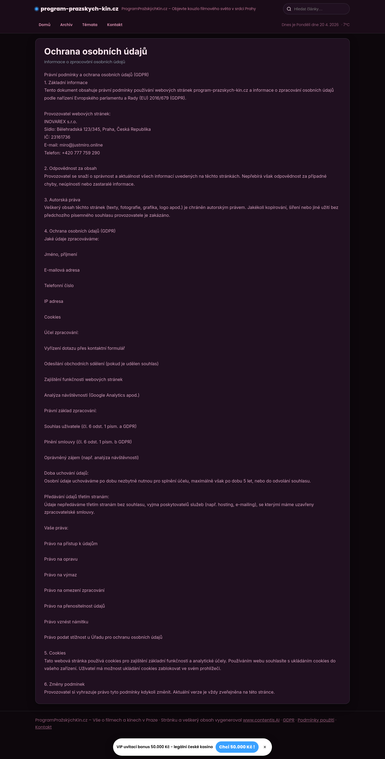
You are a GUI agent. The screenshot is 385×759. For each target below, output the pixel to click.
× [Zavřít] (265, 747)
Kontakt (114, 24)
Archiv (66, 24)
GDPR (288, 720)
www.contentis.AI (261, 720)
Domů (44, 24)
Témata (90, 24)
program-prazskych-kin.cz (79, 8)
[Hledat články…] (320, 8)
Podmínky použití (316, 720)
